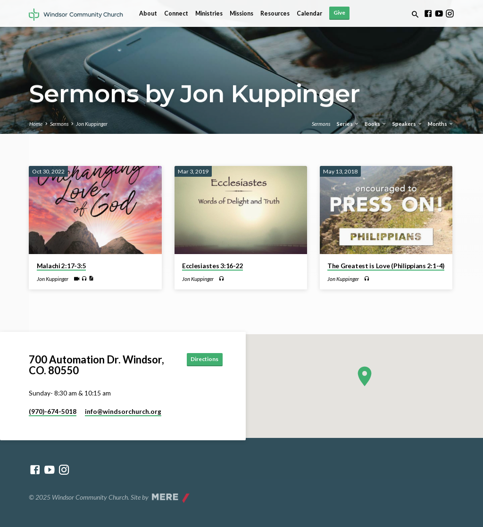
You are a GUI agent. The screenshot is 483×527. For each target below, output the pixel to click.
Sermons (59, 124)
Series (348, 124)
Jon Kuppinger (92, 124)
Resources (275, 13)
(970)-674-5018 (52, 411)
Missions (241, 13)
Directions (201, 359)
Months (441, 124)
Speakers (407, 124)
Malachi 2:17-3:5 (61, 266)
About (148, 13)
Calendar (309, 13)
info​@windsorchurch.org (123, 411)
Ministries (209, 13)
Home (35, 124)
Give (339, 12)
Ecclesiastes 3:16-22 (212, 266)
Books (376, 124)
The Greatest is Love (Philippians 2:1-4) (385, 266)
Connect (176, 13)
